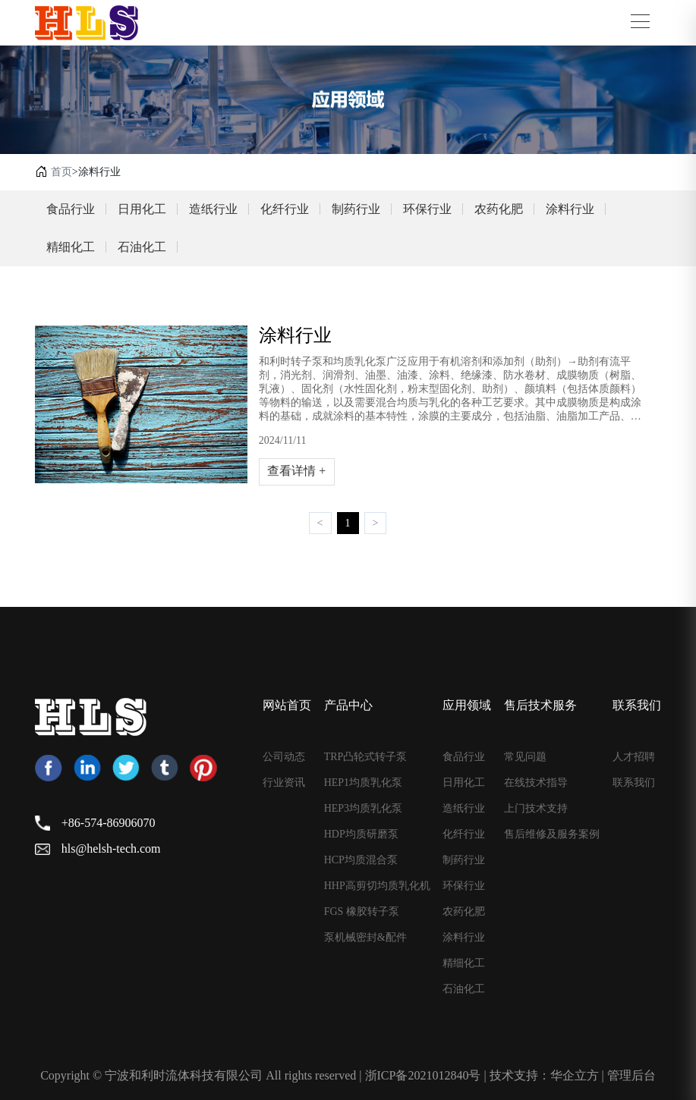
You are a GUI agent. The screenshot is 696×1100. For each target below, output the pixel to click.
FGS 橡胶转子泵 (361, 912)
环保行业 (427, 209)
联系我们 (637, 705)
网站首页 (287, 705)
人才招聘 (634, 757)
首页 (61, 172)
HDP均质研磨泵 (361, 834)
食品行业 (70, 209)
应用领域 (466, 705)
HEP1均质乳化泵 (363, 783)
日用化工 (142, 209)
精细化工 (70, 246)
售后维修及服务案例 (552, 834)
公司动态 (284, 757)
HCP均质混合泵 (361, 860)
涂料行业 (570, 209)
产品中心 (348, 705)
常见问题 (525, 757)
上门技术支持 (536, 808)
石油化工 (142, 246)
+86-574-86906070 (108, 822)
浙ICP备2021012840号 (423, 1075)
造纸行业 (213, 209)
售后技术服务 (540, 705)
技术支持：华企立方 (544, 1075)
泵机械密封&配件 (365, 937)
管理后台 (631, 1075)
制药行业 (356, 209)
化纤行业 (284, 209)
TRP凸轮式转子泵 (366, 757)
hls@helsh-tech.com (111, 848)
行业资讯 (284, 783)
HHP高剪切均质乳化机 (377, 886)
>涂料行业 (96, 172)
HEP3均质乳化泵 (363, 808)
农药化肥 (498, 209)
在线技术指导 (536, 783)
